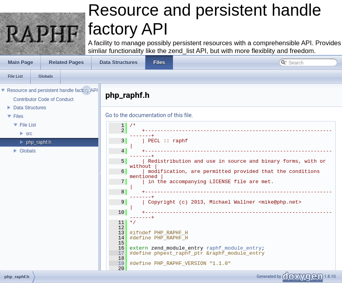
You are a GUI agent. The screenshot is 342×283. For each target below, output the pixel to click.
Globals (28, 151)
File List (28, 125)
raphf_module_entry (233, 248)
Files (18, 116)
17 (116, 253)
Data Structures (29, 107)
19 (116, 263)
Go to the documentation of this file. (149, 115)
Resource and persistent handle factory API (52, 90)
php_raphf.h (38, 142)
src (29, 133)
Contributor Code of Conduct (43, 99)
